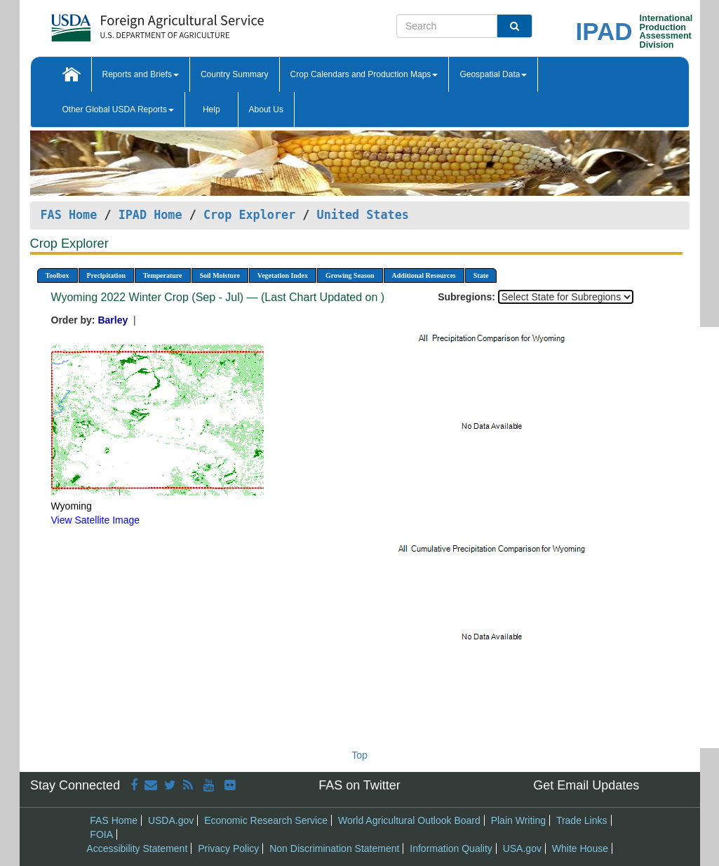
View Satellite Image (95, 520)
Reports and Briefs (140, 74)
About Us (266, 109)
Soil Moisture (220, 275)
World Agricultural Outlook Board (409, 820)
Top (359, 755)
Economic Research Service (266, 820)
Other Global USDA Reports (118, 109)
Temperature (162, 275)
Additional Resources (424, 275)
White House (580, 848)
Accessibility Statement (136, 848)
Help (211, 109)
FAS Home (69, 215)
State (481, 275)
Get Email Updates (586, 785)
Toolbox (57, 275)
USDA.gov (171, 820)
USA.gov (522, 848)
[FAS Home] (122, 23)
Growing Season (350, 275)
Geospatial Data (493, 74)
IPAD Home (150, 215)
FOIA (101, 834)
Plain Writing (518, 820)
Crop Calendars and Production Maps (364, 74)
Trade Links (581, 820)
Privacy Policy (228, 848)
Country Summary (235, 74)
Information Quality (451, 848)
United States (363, 215)
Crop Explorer (249, 215)
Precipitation (106, 275)
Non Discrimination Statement (334, 848)
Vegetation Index (282, 275)
